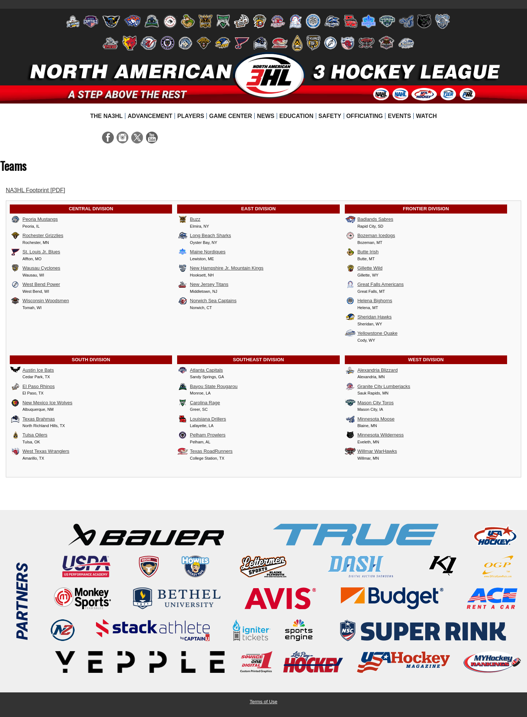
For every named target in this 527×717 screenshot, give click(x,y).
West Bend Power (35, 284)
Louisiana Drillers (201, 419)
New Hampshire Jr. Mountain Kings (220, 268)
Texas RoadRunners (205, 451)
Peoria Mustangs (34, 219)
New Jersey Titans (202, 284)
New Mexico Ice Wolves (41, 402)
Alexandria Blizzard (371, 370)
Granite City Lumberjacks (377, 386)
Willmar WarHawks (371, 451)
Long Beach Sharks (204, 235)
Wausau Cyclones (35, 268)
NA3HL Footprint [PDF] (35, 190)
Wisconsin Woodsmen (39, 300)
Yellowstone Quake (371, 333)
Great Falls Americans (374, 284)
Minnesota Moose (370, 419)
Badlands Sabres (369, 219)
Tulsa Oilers (28, 435)
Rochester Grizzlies (36, 235)
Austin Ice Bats (32, 370)
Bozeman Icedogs (370, 235)
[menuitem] (106, 116)
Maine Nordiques (201, 252)
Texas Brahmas (32, 419)
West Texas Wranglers (39, 451)
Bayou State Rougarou (207, 386)
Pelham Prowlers (201, 435)
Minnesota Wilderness (374, 435)
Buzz (188, 219)
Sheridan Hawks (368, 317)
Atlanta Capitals (200, 370)
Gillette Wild (363, 268)
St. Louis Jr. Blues (35, 252)
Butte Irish (362, 252)
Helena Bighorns (368, 300)
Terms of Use (263, 701)
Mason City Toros (369, 402)
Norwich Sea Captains (207, 300)
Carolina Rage (198, 402)
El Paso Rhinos (32, 386)
